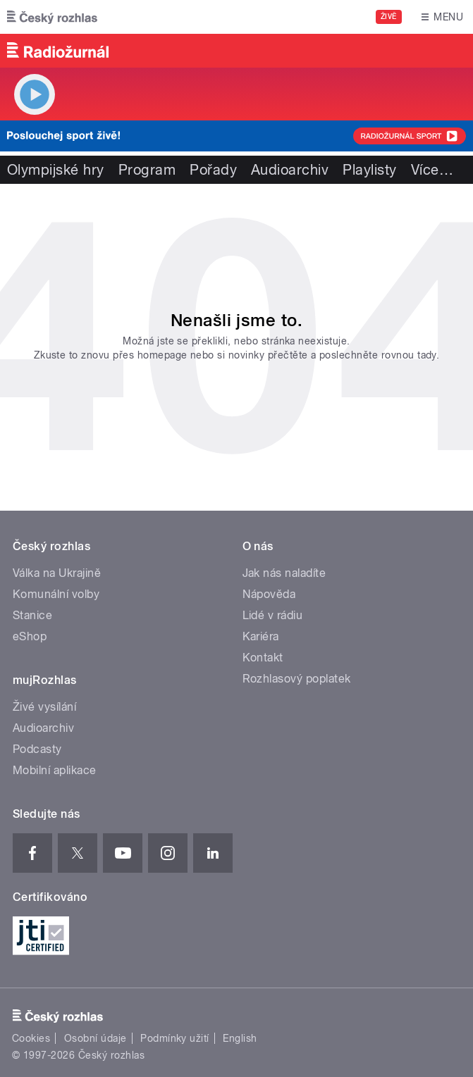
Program (147, 169)
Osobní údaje (95, 1038)
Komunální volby (56, 594)
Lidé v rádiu (272, 615)
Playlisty (369, 169)
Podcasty (37, 749)
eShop (30, 636)
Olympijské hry (55, 169)
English (240, 1038)
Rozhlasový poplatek (296, 678)
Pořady (213, 169)
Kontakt (262, 657)
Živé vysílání (44, 707)
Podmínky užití (174, 1038)
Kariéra (260, 636)
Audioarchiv (289, 169)
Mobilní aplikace (55, 770)
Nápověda (269, 594)
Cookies (31, 1038)
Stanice (32, 615)
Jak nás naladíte (284, 573)
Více (432, 169)
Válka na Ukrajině (57, 573)
